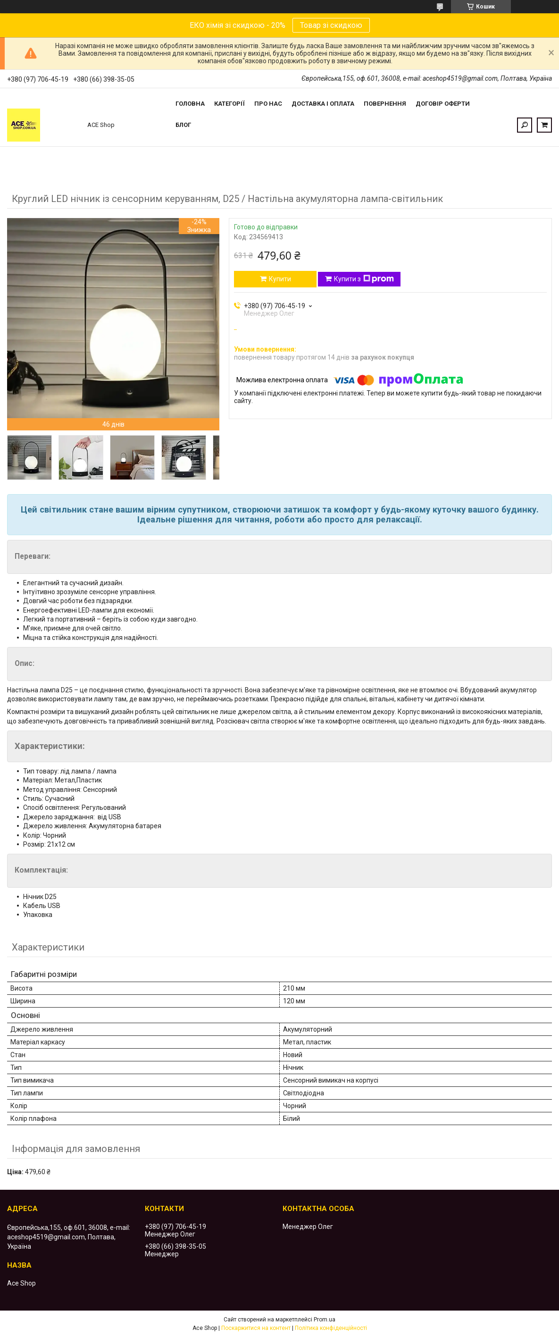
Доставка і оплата (323, 103)
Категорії (229, 103)
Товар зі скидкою (331, 25)
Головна (190, 103)
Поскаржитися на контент (256, 1328)
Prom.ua (324, 1319)
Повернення (385, 103)
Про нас (268, 103)
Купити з (364, 279)
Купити (280, 279)
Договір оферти (443, 103)
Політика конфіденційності (331, 1328)
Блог (183, 124)
